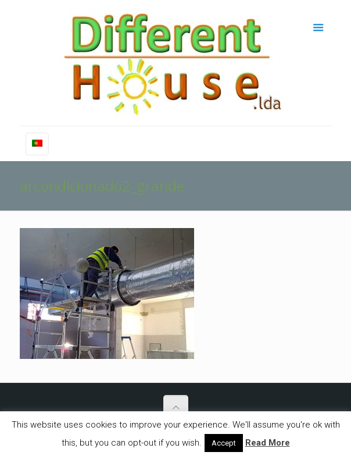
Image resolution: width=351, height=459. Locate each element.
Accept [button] (224, 443)
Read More (267, 442)
